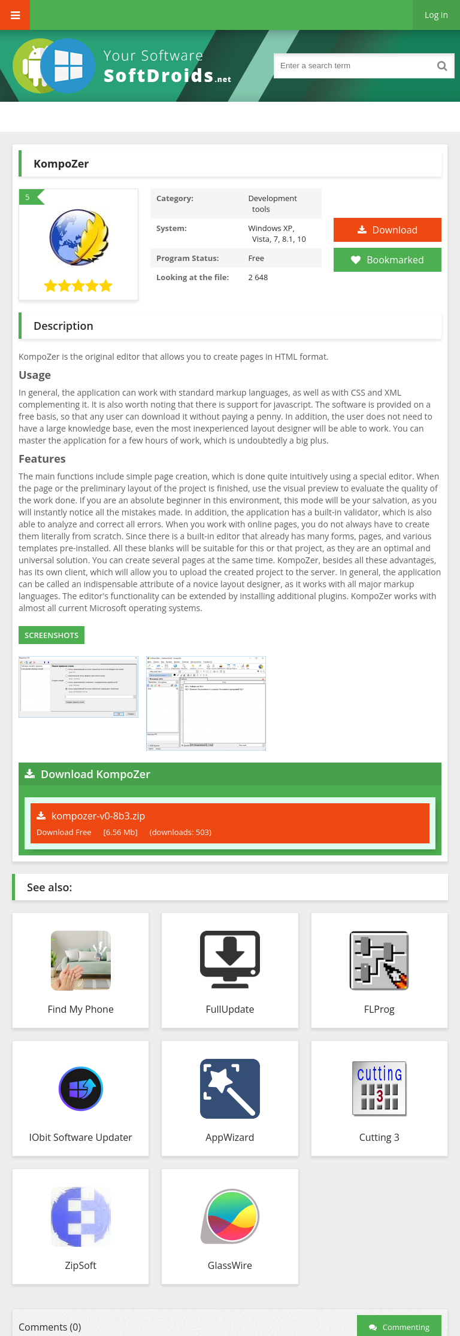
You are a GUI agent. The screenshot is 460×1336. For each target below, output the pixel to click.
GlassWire (230, 1265)
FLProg (379, 1009)
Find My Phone (80, 1009)
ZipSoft (80, 1265)
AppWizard (229, 1137)
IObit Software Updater (80, 1137)
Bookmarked (387, 259)
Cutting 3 (379, 1137)
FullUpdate (229, 1009)
